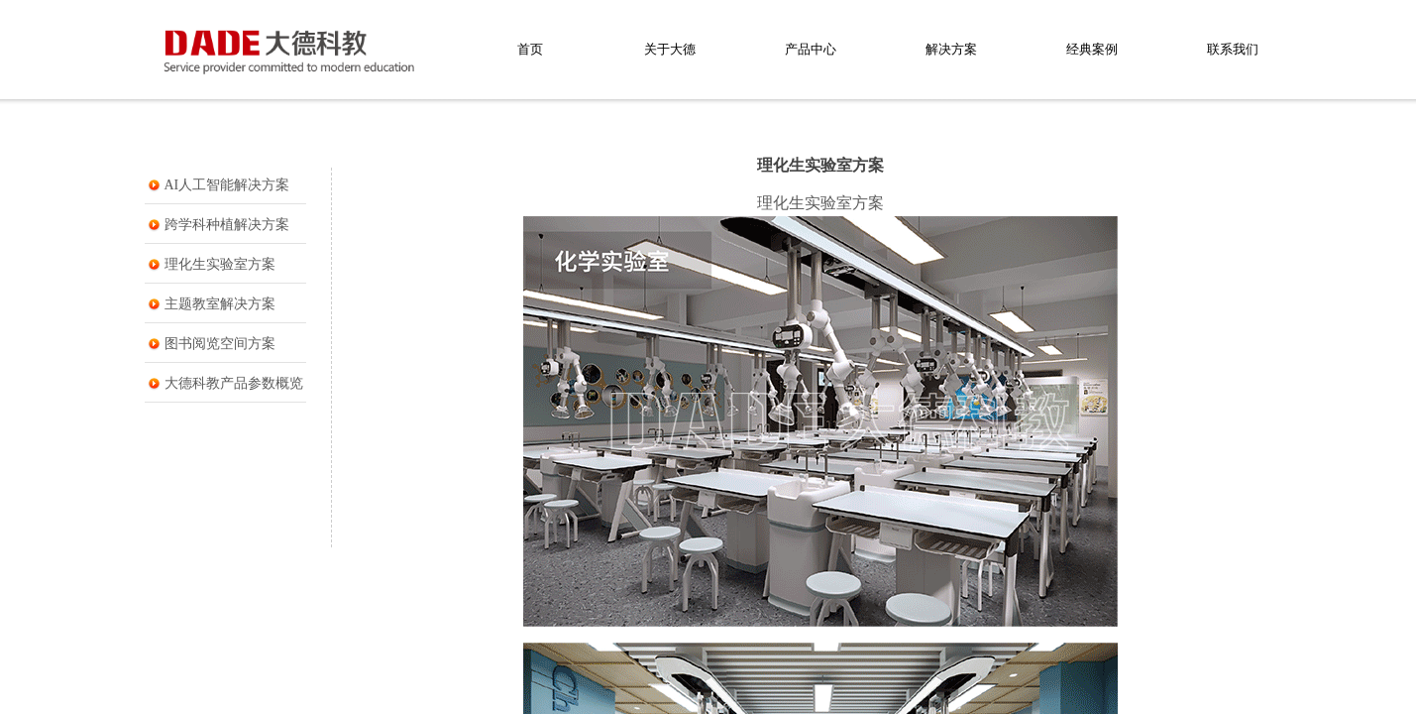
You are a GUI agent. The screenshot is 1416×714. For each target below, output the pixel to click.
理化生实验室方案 (219, 264)
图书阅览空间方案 (219, 343)
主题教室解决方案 (219, 304)
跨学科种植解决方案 (226, 224)
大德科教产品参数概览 (233, 383)
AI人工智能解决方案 (227, 185)
